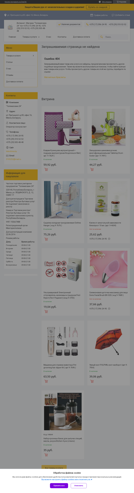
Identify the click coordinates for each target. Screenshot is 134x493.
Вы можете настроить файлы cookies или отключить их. (66, 479)
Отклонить (78, 486)
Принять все (59, 486)
